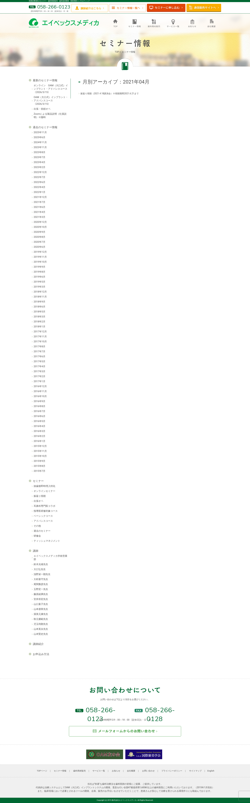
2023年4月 (39, 162)
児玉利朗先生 (41, 624)
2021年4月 (39, 212)
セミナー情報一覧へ (127, 8)
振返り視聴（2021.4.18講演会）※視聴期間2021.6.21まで (109, 93)
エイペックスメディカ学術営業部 (50, 558)
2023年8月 (39, 152)
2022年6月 (39, 182)
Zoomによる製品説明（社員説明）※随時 (50, 115)
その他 (37, 525)
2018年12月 (40, 291)
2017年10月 (40, 341)
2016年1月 (39, 441)
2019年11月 (40, 256)
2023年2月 (39, 167)
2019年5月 (39, 281)
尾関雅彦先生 (41, 584)
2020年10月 (40, 227)
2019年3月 (39, 286)
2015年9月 (39, 461)
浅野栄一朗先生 (42, 574)
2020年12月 (40, 222)
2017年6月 (39, 356)
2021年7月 (39, 202)
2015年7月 (39, 471)
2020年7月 (39, 241)
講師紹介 (38, 644)
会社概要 (131, 771)
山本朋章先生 (41, 609)
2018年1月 (39, 326)
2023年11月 (40, 147)
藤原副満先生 (41, 594)
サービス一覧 (98, 771)
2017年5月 (39, 361)
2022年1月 (39, 192)
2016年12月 (40, 386)
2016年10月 (40, 396)
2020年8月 (39, 236)
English (210, 771)
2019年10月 (40, 261)
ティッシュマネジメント (47, 540)
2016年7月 (39, 411)
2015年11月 (40, 451)
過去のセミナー (42, 530)
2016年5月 (39, 421)
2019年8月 (39, 271)
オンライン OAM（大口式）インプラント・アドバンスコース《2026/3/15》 (51, 89)
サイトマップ (195, 771)
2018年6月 (39, 306)
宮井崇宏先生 (41, 599)
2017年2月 (39, 376)
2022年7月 (39, 177)
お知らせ (116, 771)
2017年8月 (39, 346)
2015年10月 (40, 456)
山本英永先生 (41, 629)
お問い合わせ (148, 771)
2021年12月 (40, 197)
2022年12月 (40, 172)
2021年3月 (39, 217)
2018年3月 (39, 316)
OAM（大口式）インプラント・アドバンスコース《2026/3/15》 (51, 100)
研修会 (37, 535)
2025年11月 (40, 132)
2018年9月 (39, 301)
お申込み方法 (41, 654)
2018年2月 (39, 321)
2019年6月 (39, 276)
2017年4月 (39, 366)
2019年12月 (40, 251)
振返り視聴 (40, 496)
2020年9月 (39, 232)
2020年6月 (39, 246)
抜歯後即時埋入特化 (44, 486)
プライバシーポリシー (171, 771)
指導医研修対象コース (46, 511)
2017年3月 (39, 371)
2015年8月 (39, 466)
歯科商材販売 (79, 771)
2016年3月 (39, 431)
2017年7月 (39, 351)
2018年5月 (39, 311)
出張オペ (38, 501)
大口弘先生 (40, 569)
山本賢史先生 (41, 634)
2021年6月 (39, 207)
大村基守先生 (41, 579)
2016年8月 (39, 406)
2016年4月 (39, 426)
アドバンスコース (43, 520)
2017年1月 (39, 381)
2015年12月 (40, 446)
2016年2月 (39, 436)
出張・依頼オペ (42, 108)
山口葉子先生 (41, 604)
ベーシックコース (43, 516)
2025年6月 (39, 137)
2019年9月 (39, 266)
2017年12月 (40, 331)
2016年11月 (40, 391)
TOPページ (42, 771)
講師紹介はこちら (89, 8)
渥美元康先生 (41, 614)
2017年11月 (40, 336)
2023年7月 (39, 157)
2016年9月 (39, 401)
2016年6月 (39, 416)
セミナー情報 (60, 771)
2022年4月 (39, 187)
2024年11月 (40, 142)
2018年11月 (40, 296)
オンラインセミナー (44, 491)
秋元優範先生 (41, 619)
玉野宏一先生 (41, 589)
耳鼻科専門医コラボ (44, 506)
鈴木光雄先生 (41, 564)
